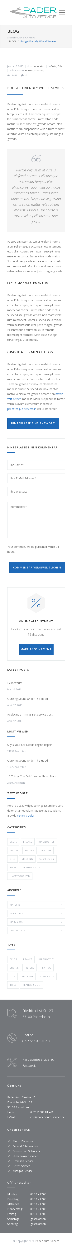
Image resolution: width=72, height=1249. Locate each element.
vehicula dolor (25, 815)
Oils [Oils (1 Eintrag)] (12, 976)
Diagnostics (46, 841)
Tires (13, 867)
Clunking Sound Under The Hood (27, 699)
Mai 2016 (36, 904)
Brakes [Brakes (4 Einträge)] (27, 959)
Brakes (29, 70)
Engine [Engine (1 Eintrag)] (14, 967)
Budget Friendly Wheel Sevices (35, 88)
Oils (60, 66)
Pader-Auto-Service (47, 1241)
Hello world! (14, 683)
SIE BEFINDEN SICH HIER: (21, 37)
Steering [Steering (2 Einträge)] (27, 976)
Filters (29, 850)
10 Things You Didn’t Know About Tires (31, 776)
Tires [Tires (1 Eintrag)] (13, 984)
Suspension (46, 858)
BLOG (13, 31)
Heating (46, 850)
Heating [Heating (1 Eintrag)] (46, 967)
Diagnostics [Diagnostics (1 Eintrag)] (46, 959)
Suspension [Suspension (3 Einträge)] (46, 976)
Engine (14, 850)
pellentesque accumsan (21, 409)
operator (39, 66)
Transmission (31, 867)
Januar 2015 (36, 930)
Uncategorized (20, 876)
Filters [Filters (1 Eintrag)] (29, 967)
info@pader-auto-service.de (47, 1117)
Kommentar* (36, 520)
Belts (53, 66)
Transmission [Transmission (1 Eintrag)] (31, 984)
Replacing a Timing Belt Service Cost (30, 714)
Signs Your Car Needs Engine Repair (29, 745)
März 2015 (36, 921)
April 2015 (36, 913)
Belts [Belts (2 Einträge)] (13, 959)
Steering (39, 70)
